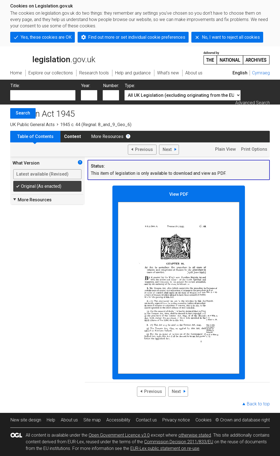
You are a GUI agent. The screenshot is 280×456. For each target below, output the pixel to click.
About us (69, 420)
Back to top (258, 404)
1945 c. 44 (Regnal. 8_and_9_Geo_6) (95, 124)
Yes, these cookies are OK (46, 37)
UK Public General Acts (32, 124)
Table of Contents (35, 136)
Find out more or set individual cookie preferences (136, 37)
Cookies (204, 420)
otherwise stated (194, 435)
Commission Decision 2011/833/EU (178, 441)
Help (51, 420)
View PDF (178, 283)
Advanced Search (252, 102)
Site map (92, 420)
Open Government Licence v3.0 (119, 435)
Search (23, 113)
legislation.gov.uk (52, 57)
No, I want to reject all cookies (231, 37)
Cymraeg (261, 72)
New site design (25, 420)
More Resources (107, 136)
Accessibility (118, 420)
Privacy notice (176, 420)
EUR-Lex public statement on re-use (164, 448)
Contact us (146, 420)
